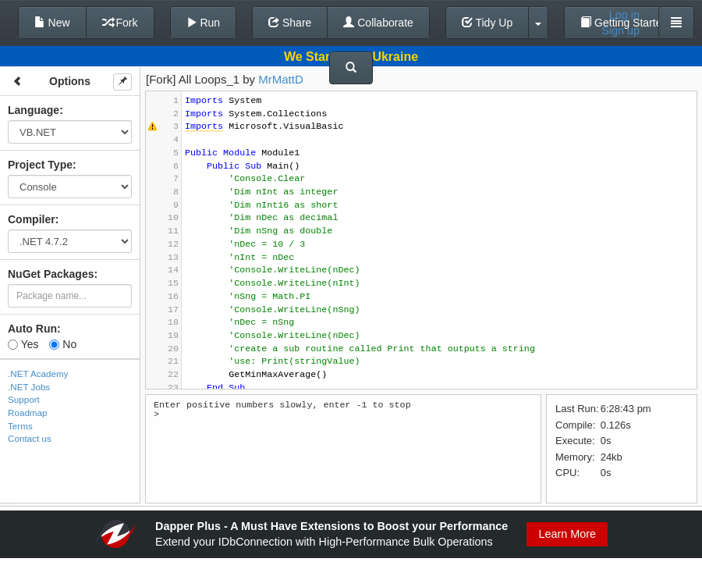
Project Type (40, 164)
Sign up (620, 30)
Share (289, 22)
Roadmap (28, 412)
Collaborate (378, 22)
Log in (624, 15)
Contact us (29, 438)
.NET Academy (38, 373)
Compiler (31, 219)
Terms (20, 426)
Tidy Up (487, 22)
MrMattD (280, 79)
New (52, 22)
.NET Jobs (29, 387)
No (62, 344)
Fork (120, 22)
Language (33, 110)
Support (24, 399)
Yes (23, 344)
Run (203, 22)
